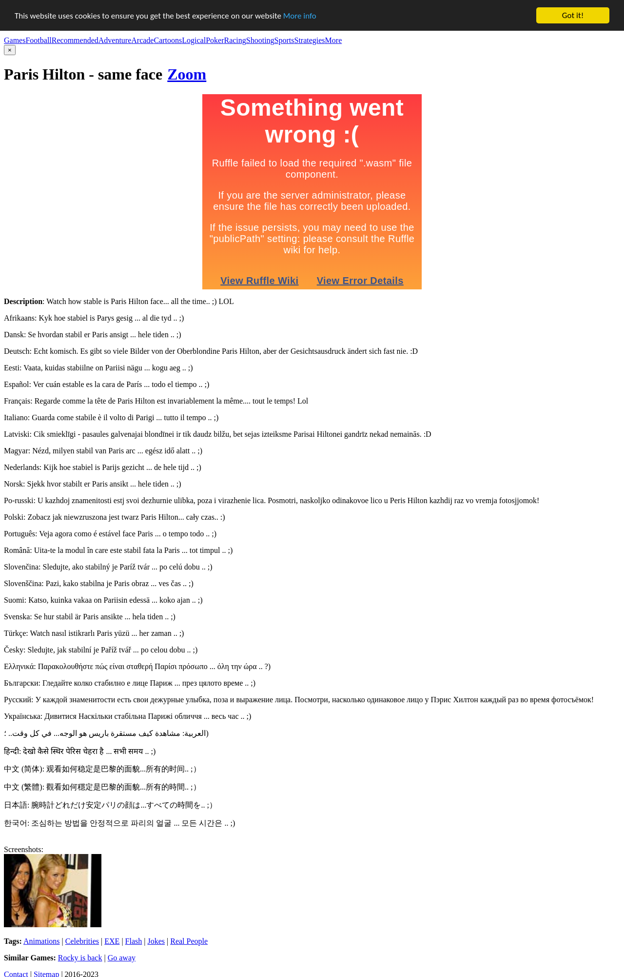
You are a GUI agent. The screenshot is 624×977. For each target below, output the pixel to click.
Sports (284, 40)
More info (299, 15)
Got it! (573, 15)
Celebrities (82, 941)
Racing (235, 40)
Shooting (260, 40)
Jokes (156, 941)
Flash (133, 941)
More (333, 40)
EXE (111, 941)
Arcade (142, 40)
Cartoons (168, 40)
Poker (215, 40)
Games (14, 40)
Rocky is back (80, 958)
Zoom (186, 74)
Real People (189, 941)
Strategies (309, 40)
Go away (122, 958)
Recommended (75, 40)
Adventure (115, 40)
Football (38, 40)
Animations (41, 941)
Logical (194, 40)
